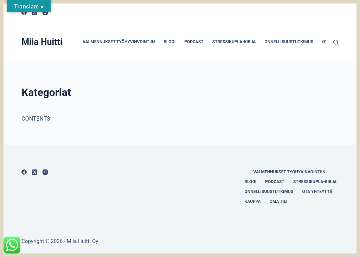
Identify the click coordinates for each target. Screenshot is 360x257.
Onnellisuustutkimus (288, 41)
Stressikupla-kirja (234, 41)
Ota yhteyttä (317, 191)
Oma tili (279, 201)
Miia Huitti (42, 42)
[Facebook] (24, 172)
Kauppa (253, 201)
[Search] (336, 42)
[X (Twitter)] (34, 172)
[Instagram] (45, 172)
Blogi (169, 41)
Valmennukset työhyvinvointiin (119, 41)
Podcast (194, 41)
